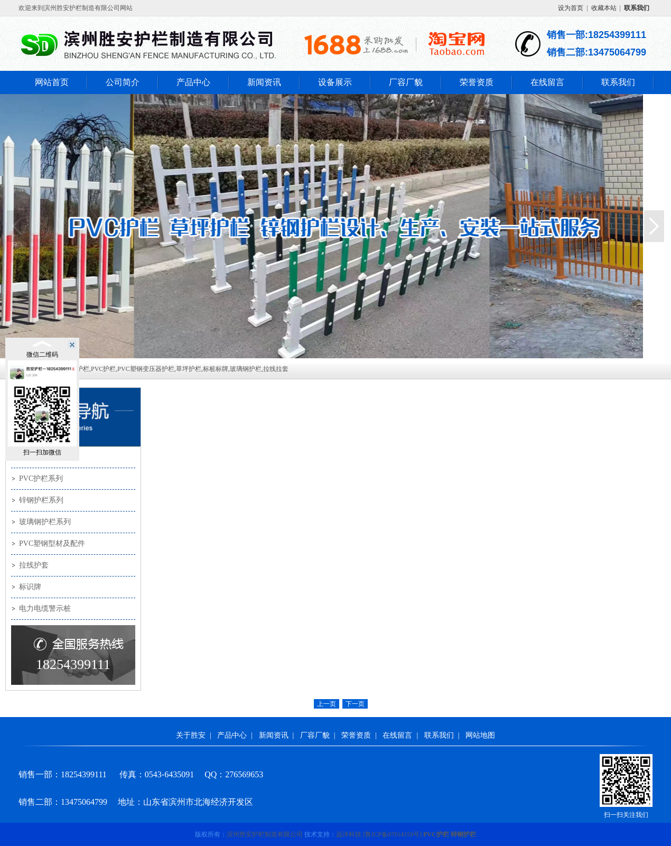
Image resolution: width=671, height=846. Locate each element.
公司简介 (122, 82)
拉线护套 (34, 565)
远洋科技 (348, 834)
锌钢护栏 (463, 834)
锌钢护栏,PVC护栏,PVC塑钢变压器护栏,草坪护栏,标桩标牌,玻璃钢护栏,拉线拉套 (176, 369)
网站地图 (480, 735)
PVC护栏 (436, 834)
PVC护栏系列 (41, 478)
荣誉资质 (476, 82)
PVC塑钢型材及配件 (52, 543)
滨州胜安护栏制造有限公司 (265, 834)
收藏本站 (604, 8)
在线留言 (547, 82)
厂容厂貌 (406, 82)
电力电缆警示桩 (45, 608)
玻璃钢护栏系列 (45, 522)
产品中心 (193, 82)
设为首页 (570, 8)
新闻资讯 (264, 82)
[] (392, 834)
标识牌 (30, 587)
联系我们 (618, 82)
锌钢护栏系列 (41, 500)
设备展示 (335, 82)
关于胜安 (191, 735)
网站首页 (52, 82)
